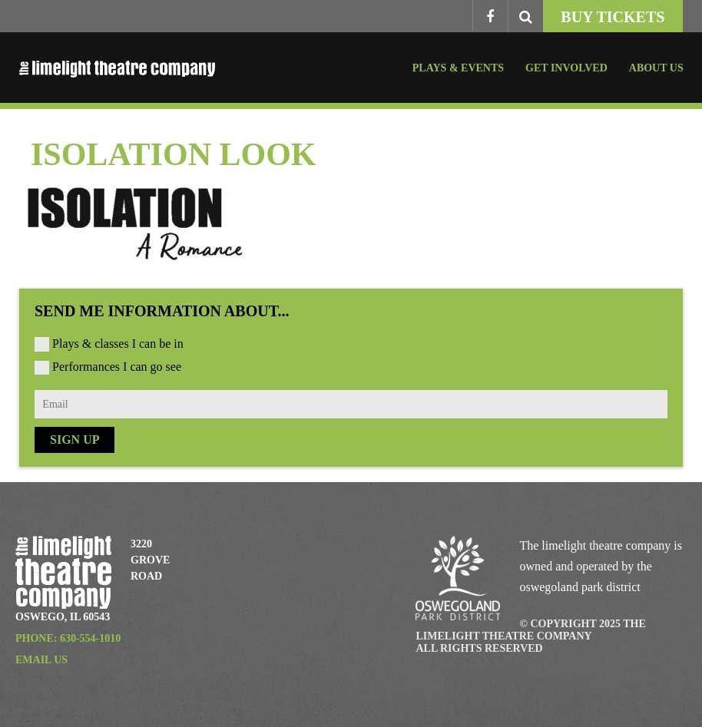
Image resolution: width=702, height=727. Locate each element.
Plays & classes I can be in (118, 343)
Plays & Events (458, 68)
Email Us (41, 660)
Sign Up (74, 439)
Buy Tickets (612, 16)
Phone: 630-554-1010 (68, 638)
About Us (656, 68)
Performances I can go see (116, 366)
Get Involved (566, 68)
